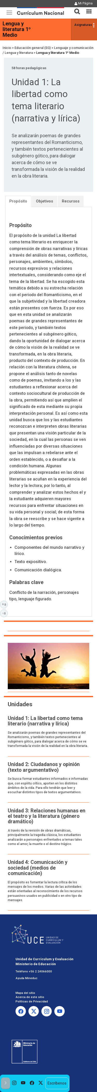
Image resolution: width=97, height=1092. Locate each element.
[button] (75, 8)
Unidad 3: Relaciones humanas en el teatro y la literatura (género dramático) (46, 816)
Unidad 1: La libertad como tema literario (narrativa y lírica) (45, 721)
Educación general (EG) (32, 48)
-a (5, 612)
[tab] (75, 8)
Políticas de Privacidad (32, 1001)
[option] (14, 1083)
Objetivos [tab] (44, 201)
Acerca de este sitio (30, 997)
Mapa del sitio (25, 993)
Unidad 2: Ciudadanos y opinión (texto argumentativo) (44, 767)
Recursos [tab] (70, 201)
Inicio (7, 48)
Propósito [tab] (18, 201)
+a (5, 604)
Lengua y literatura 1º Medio (17, 29)
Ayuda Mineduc (27, 978)
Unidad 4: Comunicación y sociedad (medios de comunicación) (38, 867)
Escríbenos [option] (56, 1083)
